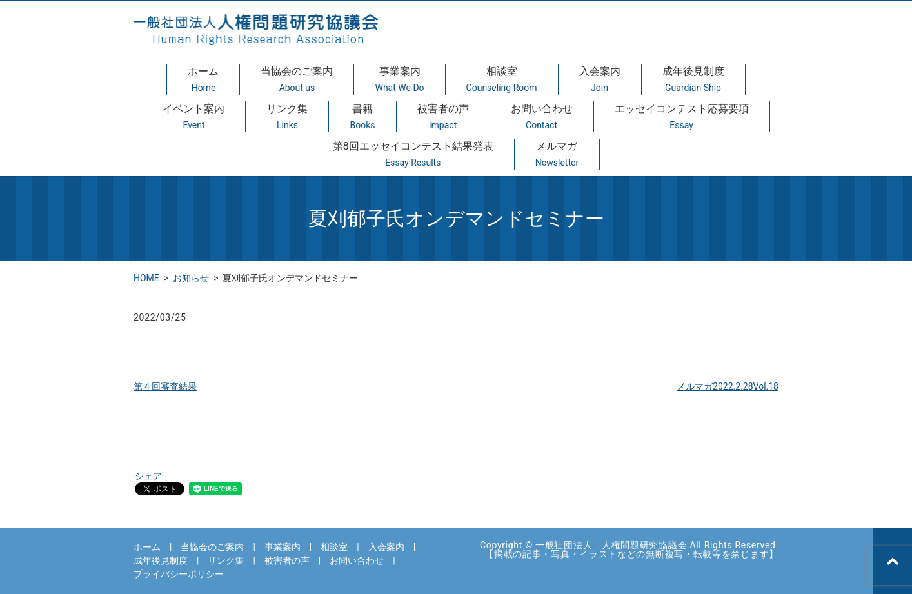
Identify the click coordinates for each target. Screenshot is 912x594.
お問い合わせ (542, 117)
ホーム (203, 80)
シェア (148, 476)
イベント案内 (193, 117)
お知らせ (191, 278)
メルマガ (557, 155)
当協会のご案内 (297, 80)
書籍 (362, 117)
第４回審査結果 (165, 386)
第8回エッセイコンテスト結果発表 (413, 155)
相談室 (501, 80)
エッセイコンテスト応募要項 (682, 117)
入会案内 (599, 80)
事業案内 (399, 80)
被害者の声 (443, 117)
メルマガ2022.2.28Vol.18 (727, 386)
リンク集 (287, 117)
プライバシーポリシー (179, 574)
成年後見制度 (693, 80)
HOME (146, 278)
